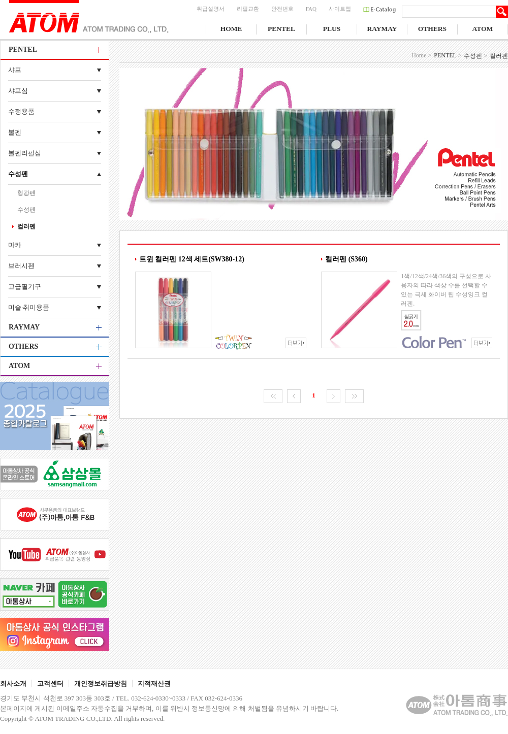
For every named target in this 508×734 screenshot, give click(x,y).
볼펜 (14, 132)
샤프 (14, 70)
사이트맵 (340, 8)
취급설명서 (211, 8)
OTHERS (432, 28)
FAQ (311, 8)
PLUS (332, 28)
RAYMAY (382, 28)
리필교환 (248, 8)
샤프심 (18, 90)
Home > (421, 55)
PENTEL (281, 28)
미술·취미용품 (28, 307)
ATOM (482, 28)
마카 (14, 245)
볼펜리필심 (24, 153)
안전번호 (282, 8)
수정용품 (21, 111)
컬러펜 (26, 226)
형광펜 (26, 192)
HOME (231, 28)
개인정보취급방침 (100, 683)
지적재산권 (154, 683)
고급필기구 (24, 286)
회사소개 (13, 683)
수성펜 (18, 174)
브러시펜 (21, 266)
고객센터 (50, 683)
